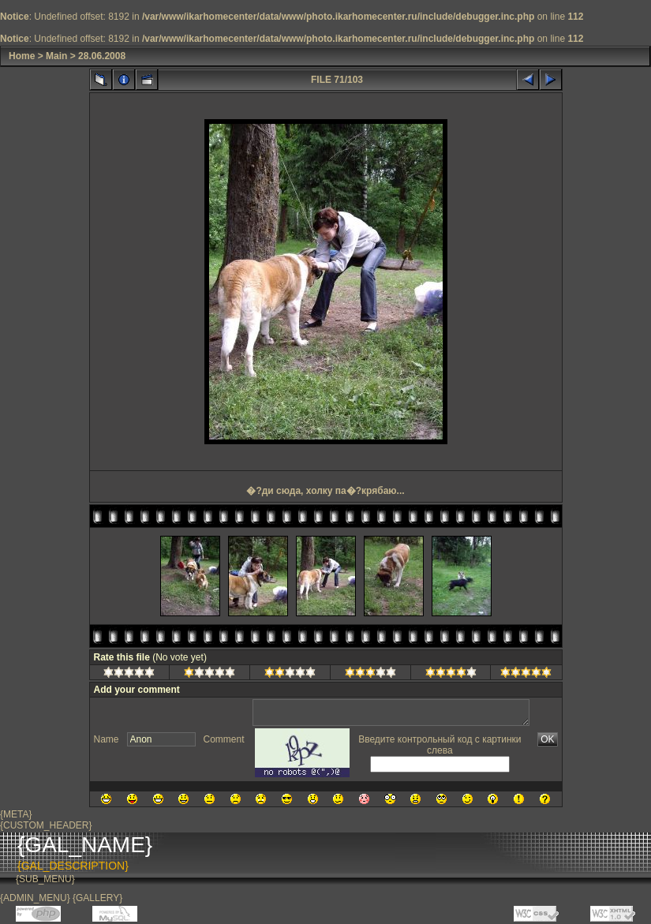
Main (56, 56)
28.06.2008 (101, 56)
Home (22, 56)
